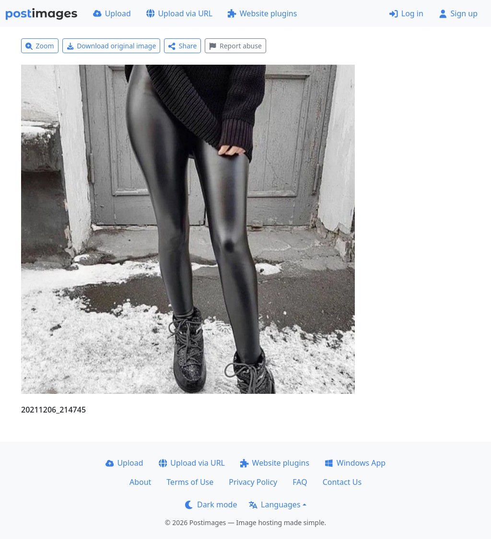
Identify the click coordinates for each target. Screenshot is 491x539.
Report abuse (235, 45)
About (140, 482)
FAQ (299, 482)
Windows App (355, 463)
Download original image (111, 45)
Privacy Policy (253, 482)
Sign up (458, 13)
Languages (274, 504)
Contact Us (342, 482)
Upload (112, 13)
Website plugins (262, 13)
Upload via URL (179, 13)
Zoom (39, 45)
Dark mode (211, 504)
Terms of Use (189, 482)
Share (182, 45)
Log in (406, 13)
